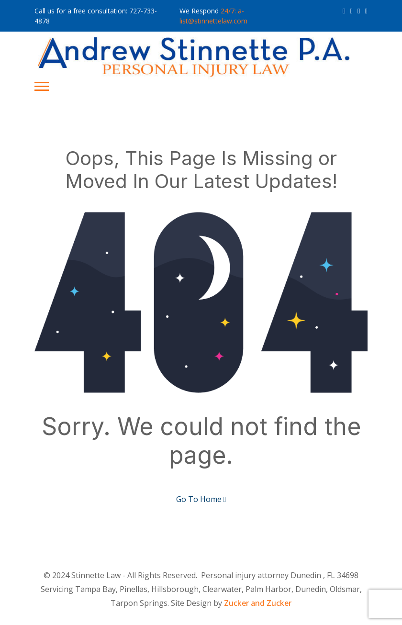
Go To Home (201, 499)
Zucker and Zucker (257, 603)
